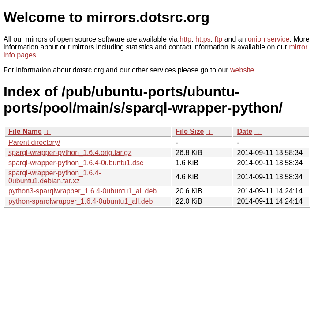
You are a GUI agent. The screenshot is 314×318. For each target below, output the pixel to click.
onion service (268, 39)
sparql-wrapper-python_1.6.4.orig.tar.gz (69, 152)
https (203, 39)
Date (244, 131)
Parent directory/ (34, 142)
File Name (25, 131)
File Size (190, 131)
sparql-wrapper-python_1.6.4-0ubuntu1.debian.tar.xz (54, 177)
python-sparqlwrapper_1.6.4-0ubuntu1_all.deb (80, 201)
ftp (218, 39)
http (185, 39)
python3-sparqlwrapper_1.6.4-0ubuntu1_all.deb (82, 191)
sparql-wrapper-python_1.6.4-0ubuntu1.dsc (75, 163)
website (242, 70)
